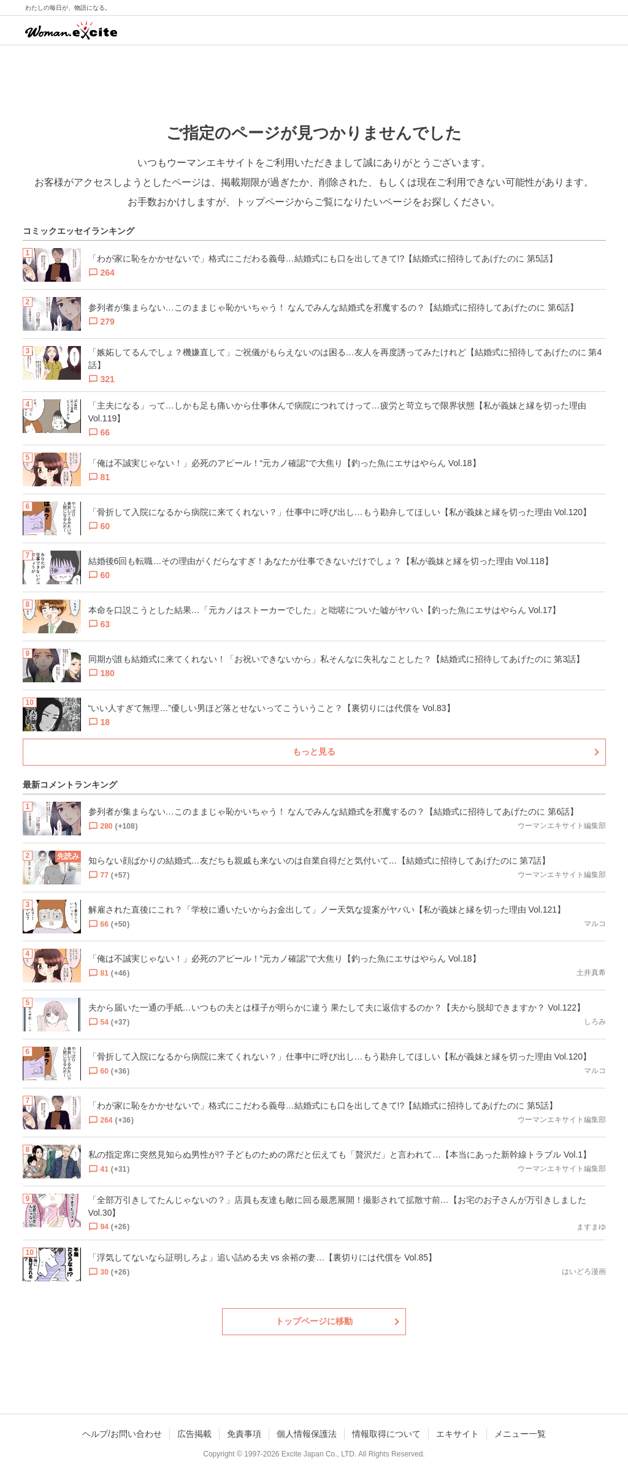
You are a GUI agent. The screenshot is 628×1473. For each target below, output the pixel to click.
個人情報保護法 (307, 1434)
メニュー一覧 (520, 1434)
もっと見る (314, 751)
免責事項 (244, 1434)
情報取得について (386, 1434)
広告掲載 (194, 1434)
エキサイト (457, 1434)
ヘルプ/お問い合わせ (122, 1434)
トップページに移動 (314, 1321)
